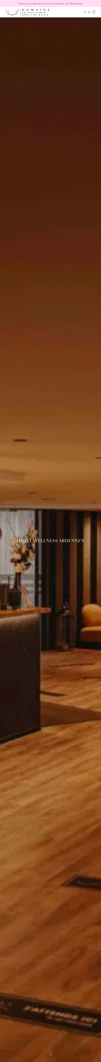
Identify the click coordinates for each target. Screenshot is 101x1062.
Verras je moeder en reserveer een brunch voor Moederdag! (50, 3)
